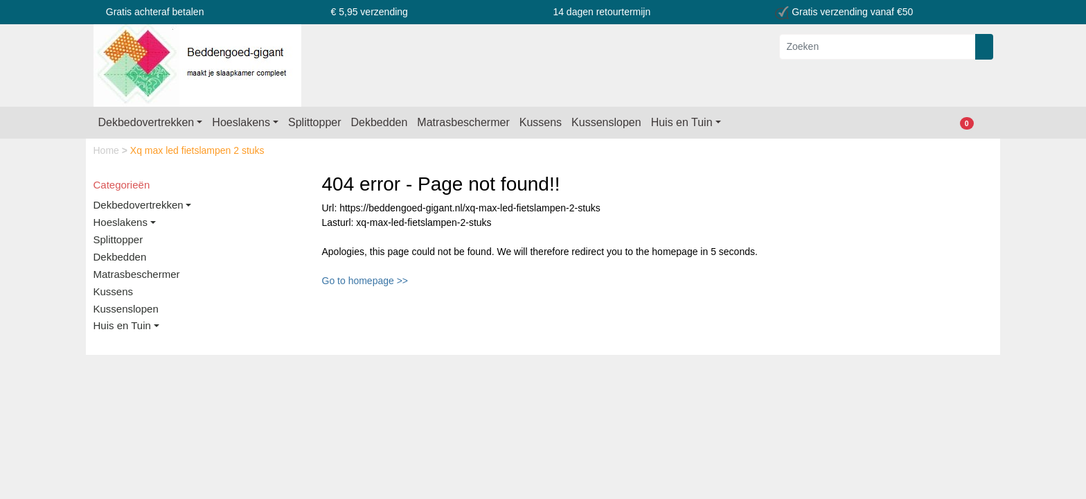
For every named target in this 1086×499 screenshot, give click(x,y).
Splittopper (314, 122)
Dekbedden (379, 122)
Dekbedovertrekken (146, 122)
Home (108, 150)
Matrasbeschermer (463, 122)
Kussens (540, 122)
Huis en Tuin (682, 122)
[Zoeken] (877, 47)
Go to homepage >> (365, 280)
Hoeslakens (241, 122)
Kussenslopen (606, 122)
